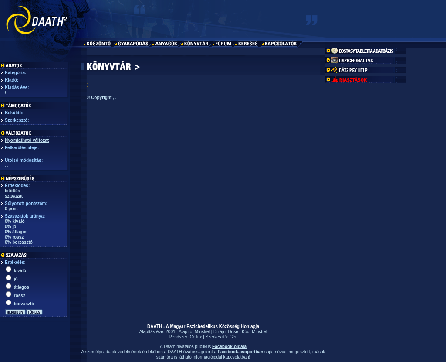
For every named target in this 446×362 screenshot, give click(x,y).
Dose (233, 331)
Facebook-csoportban (240, 351)
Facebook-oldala (229, 346)
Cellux (196, 337)
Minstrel (202, 331)
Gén (234, 337)
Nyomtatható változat (27, 140)
